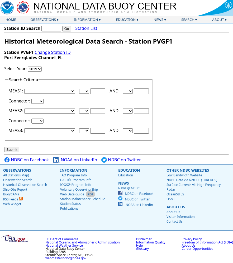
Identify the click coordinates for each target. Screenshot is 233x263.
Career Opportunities (197, 248)
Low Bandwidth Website (184, 175)
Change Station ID (53, 52)
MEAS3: (16, 130)
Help (139, 245)
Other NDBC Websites (188, 170)
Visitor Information (181, 216)
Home (11, 19)
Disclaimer (144, 239)
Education (126, 19)
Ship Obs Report (15, 189)
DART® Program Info (76, 180)
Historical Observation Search (25, 184)
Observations (43, 19)
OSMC (171, 199)
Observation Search (17, 180)
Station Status (70, 203)
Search (187, 19)
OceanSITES (175, 194)
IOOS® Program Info (75, 184)
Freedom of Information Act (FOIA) (207, 242)
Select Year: (16, 69)
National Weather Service (64, 245)
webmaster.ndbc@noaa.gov (65, 258)
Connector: (19, 101)
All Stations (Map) (16, 175)
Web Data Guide (72, 194)
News (158, 19)
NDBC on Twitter (121, 160)
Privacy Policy (192, 239)
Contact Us (175, 221)
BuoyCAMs (11, 194)
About (218, 19)
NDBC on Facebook (26, 160)
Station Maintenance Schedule (82, 199)
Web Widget (12, 204)
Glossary (142, 248)
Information (86, 19)
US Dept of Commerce (61, 239)
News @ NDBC (129, 188)
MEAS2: (16, 111)
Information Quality (150, 242)
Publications (69, 208)
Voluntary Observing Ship (79, 189)
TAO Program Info (73, 175)
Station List (86, 28)
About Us (176, 206)
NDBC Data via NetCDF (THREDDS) (192, 180)
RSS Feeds (13, 199)
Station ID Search (22, 28)
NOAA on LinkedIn (75, 160)
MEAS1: (16, 91)
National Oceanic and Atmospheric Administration (82, 242)
